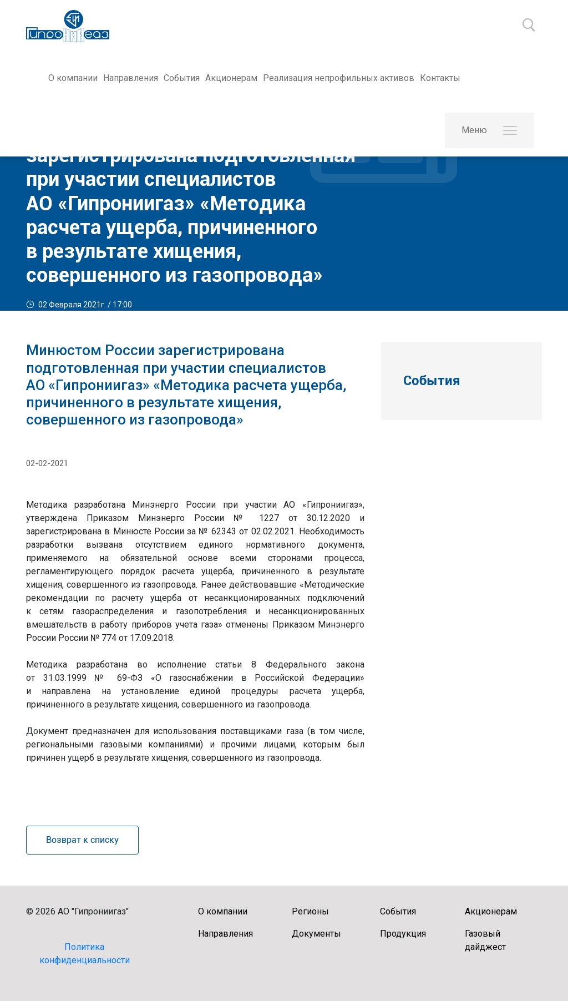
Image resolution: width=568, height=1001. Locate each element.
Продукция (403, 933)
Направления (130, 78)
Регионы (310, 911)
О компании (73, 78)
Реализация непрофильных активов (338, 78)
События (182, 78)
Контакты (440, 78)
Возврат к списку (82, 840)
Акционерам (231, 78)
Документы (316, 933)
